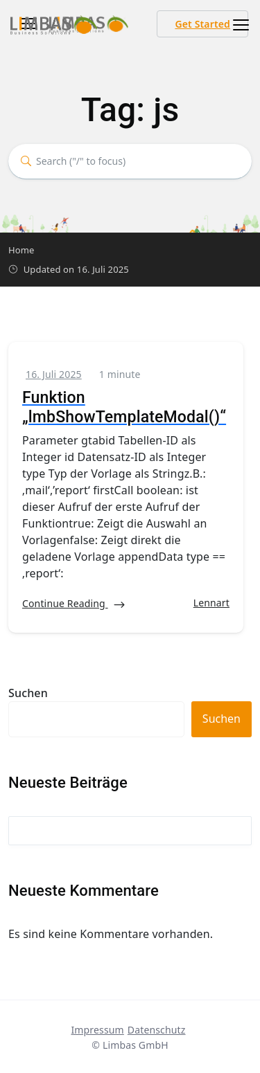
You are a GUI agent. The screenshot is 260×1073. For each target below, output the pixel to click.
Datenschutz (157, 1029)
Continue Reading (74, 604)
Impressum (97, 1029)
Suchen (28, 693)
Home (21, 250)
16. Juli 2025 (54, 374)
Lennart (211, 602)
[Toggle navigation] (237, 25)
